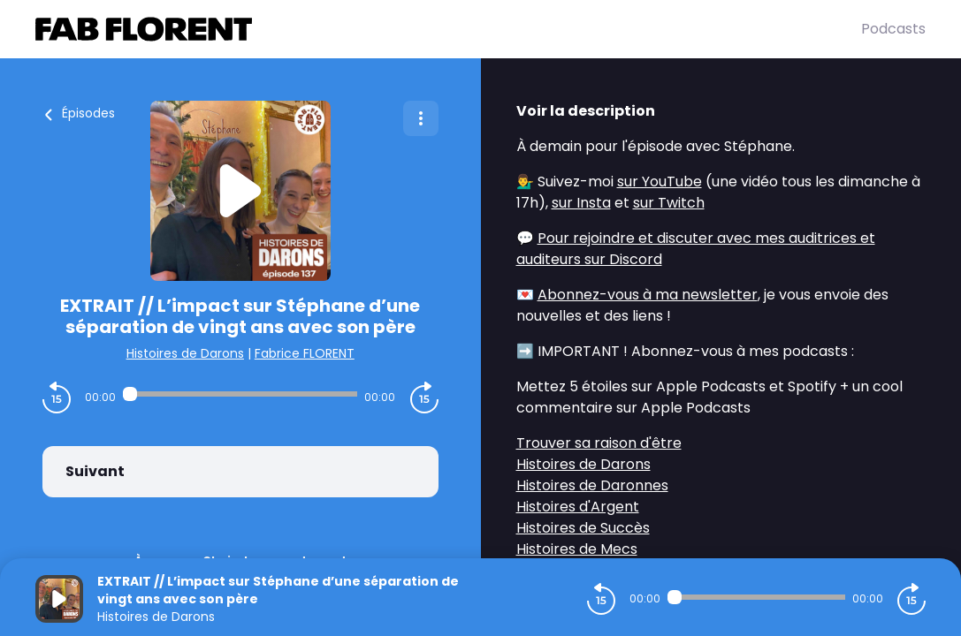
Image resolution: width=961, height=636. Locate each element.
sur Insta (581, 203)
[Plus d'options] (421, 118)
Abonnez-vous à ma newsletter (648, 294)
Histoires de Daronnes (592, 485)
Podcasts (893, 29)
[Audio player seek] (240, 394)
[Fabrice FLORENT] (448, 29)
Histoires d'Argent (577, 506)
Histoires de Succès (583, 528)
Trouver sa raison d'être (599, 443)
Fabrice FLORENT (305, 353)
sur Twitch (669, 203)
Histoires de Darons (185, 353)
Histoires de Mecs (576, 549)
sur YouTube (659, 181)
